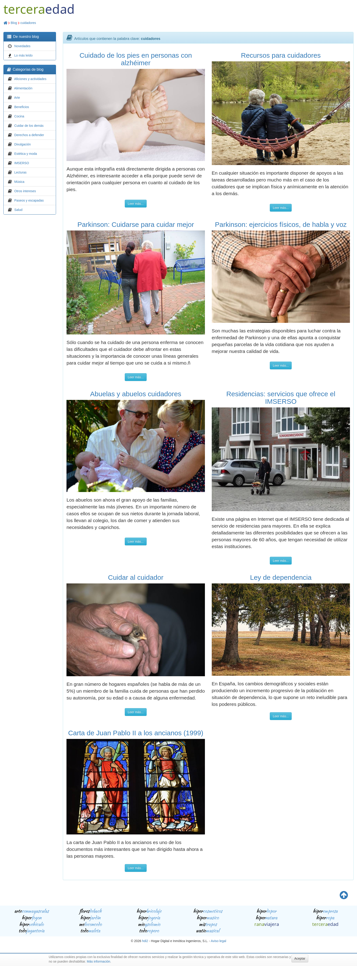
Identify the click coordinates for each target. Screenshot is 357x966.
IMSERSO (21, 163)
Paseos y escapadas (29, 200)
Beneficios (21, 107)
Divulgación (22, 144)
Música (19, 182)
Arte (17, 97)
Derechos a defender (29, 135)
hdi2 (145, 941)
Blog (14, 23)
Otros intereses (25, 191)
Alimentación (23, 88)
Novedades (22, 46)
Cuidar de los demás (28, 125)
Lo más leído (23, 55)
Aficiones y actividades (30, 79)
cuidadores (28, 23)
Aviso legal (218, 941)
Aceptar (299, 958)
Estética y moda (25, 153)
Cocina (19, 116)
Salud (18, 210)
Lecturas (20, 172)
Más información (98, 961)
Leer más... (136, 203)
